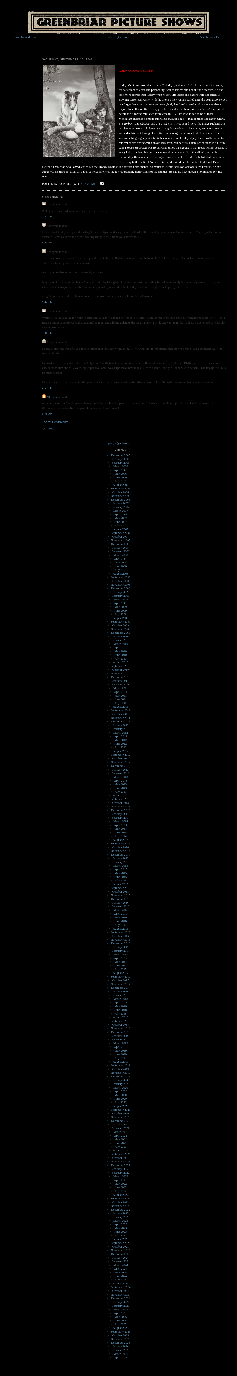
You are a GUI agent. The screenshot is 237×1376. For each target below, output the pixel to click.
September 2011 (120, 710)
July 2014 (121, 836)
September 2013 (121, 799)
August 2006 (120, 484)
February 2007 (120, 507)
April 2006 (120, 470)
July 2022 (121, 1191)
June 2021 (120, 1143)
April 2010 (120, 647)
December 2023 (120, 1254)
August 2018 (120, 1017)
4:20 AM (90, 184)
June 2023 (120, 1231)
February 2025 (120, 1305)
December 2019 (120, 1076)
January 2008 (120, 547)
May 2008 (120, 562)
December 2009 (120, 632)
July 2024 (121, 1279)
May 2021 (120, 1139)
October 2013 (120, 802)
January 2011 (120, 680)
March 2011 (120, 688)
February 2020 (120, 1084)
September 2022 (121, 1198)
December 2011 (120, 721)
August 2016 (120, 928)
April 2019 (120, 1047)
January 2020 (120, 1080)
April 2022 (120, 1180)
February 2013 (120, 773)
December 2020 (120, 1120)
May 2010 (120, 651)
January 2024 (120, 1257)
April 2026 (120, 1357)
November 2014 (120, 851)
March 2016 (120, 910)
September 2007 (121, 533)
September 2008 (121, 577)
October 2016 (120, 936)
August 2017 (120, 973)
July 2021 (121, 1146)
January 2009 (120, 592)
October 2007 (120, 536)
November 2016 (120, 939)
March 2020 (120, 1087)
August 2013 (120, 795)
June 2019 (120, 1054)
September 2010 (121, 666)
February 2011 (120, 684)
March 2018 (120, 998)
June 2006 (120, 477)
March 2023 (120, 1220)
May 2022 (120, 1183)
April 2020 (120, 1091)
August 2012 (120, 751)
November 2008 (120, 584)
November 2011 (120, 717)
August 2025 (120, 1328)
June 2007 (120, 521)
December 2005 (120, 455)
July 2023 (121, 1235)
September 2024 (121, 1287)
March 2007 (120, 510)
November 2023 (120, 1250)
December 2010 (120, 677)
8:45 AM (47, 242)
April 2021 (120, 1135)
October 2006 (120, 492)
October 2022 (120, 1202)
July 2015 (121, 880)
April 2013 (120, 780)
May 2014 (120, 828)
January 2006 (120, 459)
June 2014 (120, 832)
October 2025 (120, 1335)
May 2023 (120, 1228)
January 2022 (120, 1169)
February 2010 (120, 640)
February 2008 (120, 551)
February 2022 (120, 1172)
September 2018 (121, 1021)
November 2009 (120, 629)
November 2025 (120, 1339)
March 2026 (120, 1353)
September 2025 (121, 1331)
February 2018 (120, 995)
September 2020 (121, 1109)
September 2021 (121, 1154)
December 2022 (120, 1209)
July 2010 (121, 658)
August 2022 (120, 1194)
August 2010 (120, 662)
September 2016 (121, 932)
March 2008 (120, 555)
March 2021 (120, 1132)
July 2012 (121, 747)
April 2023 (120, 1224)
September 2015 (121, 888)
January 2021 (120, 1124)
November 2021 (120, 1161)
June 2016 (120, 921)
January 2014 (120, 814)
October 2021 (120, 1157)
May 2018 (120, 1006)
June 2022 (120, 1187)
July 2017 (121, 969)
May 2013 (120, 784)
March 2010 (120, 643)
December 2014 (120, 854)
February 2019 (120, 1039)
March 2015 (120, 865)
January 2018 (120, 991)
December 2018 (120, 1032)
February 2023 (120, 1217)
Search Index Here (211, 37)
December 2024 (120, 1298)
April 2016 (120, 913)
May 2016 (120, 917)
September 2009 (121, 621)
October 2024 (120, 1291)
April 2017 (120, 958)
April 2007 (120, 514)
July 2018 (121, 1013)
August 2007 (120, 529)
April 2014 (120, 825)
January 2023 (120, 1213)
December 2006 (120, 499)
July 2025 (121, 1324)
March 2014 (120, 821)
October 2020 (120, 1113)
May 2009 (120, 606)
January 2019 (120, 1035)
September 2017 (121, 976)
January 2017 (120, 947)
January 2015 (120, 858)
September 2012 (121, 754)
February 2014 (120, 817)
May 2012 (120, 740)
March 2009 (120, 599)
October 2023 (120, 1246)
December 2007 (120, 544)
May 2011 (121, 695)
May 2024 (120, 1272)
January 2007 (120, 503)
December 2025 (120, 1342)
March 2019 (120, 1043)
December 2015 (120, 899)
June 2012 (120, 743)
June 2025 (120, 1320)
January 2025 (120, 1302)
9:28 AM (47, 414)
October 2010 (120, 669)
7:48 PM (47, 333)
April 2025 (120, 1313)
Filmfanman (54, 397)
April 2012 (120, 736)
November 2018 (120, 1028)
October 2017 (120, 980)
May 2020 (120, 1095)
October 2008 (120, 581)
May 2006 (120, 473)
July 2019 (121, 1058)
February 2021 (120, 1128)
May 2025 (120, 1316)
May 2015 (120, 873)
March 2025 (120, 1309)
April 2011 (120, 692)
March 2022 (120, 1176)
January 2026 (120, 1346)
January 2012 (120, 725)
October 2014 (120, 847)
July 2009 (121, 614)
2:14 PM (47, 388)
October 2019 (120, 1069)
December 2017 (120, 987)
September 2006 (121, 488)
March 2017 (120, 954)
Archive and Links (26, 37)
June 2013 (120, 788)
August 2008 (120, 573)
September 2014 (121, 843)
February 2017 (120, 950)
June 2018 (120, 1010)
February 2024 (120, 1261)
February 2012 (120, 729)
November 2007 (120, 540)
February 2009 (120, 595)
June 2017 (120, 965)
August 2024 (120, 1283)
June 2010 (120, 655)
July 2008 (121, 570)
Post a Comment (56, 422)
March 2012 (120, 732)
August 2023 (120, 1239)
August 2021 (120, 1150)
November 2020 (120, 1117)
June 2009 (120, 610)
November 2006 (120, 496)
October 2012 (120, 758)
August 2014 (120, 839)
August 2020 (120, 1106)
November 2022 (120, 1206)
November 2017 (120, 984)
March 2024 (120, 1265)
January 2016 (120, 902)
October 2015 (120, 891)
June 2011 (121, 699)
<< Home (48, 429)
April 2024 (120, 1268)
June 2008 (120, 566)
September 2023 (121, 1243)
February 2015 (120, 862)
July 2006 (121, 481)
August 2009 (120, 618)
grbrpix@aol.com (118, 37)
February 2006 (120, 462)
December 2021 (120, 1165)
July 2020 (121, 1102)
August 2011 (120, 706)
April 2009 (120, 603)
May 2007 (120, 518)
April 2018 (120, 1002)
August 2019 (120, 1061)
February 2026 (120, 1350)
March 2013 (120, 777)
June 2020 (120, 1098)
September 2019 (121, 1065)
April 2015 (120, 869)
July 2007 (121, 525)
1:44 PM (47, 302)
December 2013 (120, 810)
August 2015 (120, 884)
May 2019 (120, 1050)
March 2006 (120, 466)
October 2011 (120, 714)
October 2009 (120, 625)
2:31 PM (47, 216)
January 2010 (120, 636)
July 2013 (121, 791)
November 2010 (120, 673)
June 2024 (120, 1276)
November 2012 (120, 762)
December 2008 (120, 588)
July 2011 (120, 703)
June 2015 (120, 876)
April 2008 (120, 558)
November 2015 (120, 895)
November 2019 (120, 1072)
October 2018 (120, 1024)
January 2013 (120, 769)
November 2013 (120, 806)
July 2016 (121, 925)
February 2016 (120, 906)
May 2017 (120, 961)
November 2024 (120, 1294)
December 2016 (120, 943)
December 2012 (120, 766)
